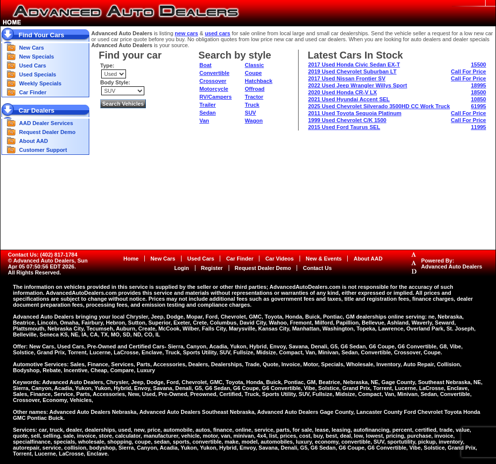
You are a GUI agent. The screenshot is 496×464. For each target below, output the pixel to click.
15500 (478, 64)
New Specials (36, 57)
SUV (250, 113)
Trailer (207, 105)
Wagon (254, 121)
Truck (252, 105)
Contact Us (317, 268)
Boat (205, 65)
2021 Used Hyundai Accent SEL (349, 99)
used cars (217, 33)
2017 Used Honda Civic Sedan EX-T (354, 64)
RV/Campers (215, 97)
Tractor (254, 97)
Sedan (207, 113)
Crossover (212, 81)
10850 (478, 99)
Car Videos (279, 259)
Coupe (253, 73)
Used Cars (32, 65)
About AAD (33, 141)
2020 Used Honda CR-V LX (342, 92)
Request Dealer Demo (47, 132)
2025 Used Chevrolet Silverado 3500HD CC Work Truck (379, 106)
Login (181, 268)
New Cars (31, 48)
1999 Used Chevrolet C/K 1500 (347, 120)
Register (212, 268)
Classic (254, 65)
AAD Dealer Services (46, 123)
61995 (478, 106)
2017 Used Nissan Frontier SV (346, 78)
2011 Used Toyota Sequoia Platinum (354, 113)
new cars (186, 33)
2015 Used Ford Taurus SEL (344, 127)
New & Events (324, 259)
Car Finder (33, 92)
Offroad (255, 89)
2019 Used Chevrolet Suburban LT (352, 71)
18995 (478, 85)
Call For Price (468, 71)
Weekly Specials (40, 83)
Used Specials (38, 74)
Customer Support (43, 150)
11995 (478, 127)
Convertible (214, 73)
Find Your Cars (41, 35)
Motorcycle (213, 89)
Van (204, 121)
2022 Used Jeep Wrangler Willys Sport (357, 85)
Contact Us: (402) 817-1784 (42, 255)
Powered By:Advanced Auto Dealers (451, 263)
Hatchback (259, 81)
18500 (478, 92)
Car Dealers (37, 110)
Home (131, 259)
